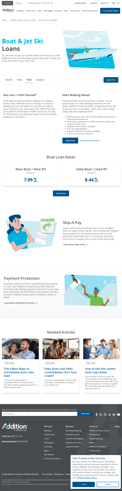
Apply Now (111, 80)
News (91, 442)
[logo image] (15, 427)
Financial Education (89, 11)
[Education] (40, 80)
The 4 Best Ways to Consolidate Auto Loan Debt (19, 372)
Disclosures (58, 474)
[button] (52, 426)
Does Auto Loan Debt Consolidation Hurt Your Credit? (61, 372)
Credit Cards (30, 11)
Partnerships (95, 450)
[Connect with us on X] (100, 414)
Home (4, 20)
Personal (48, 426)
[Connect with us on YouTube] (118, 414)
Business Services (73, 442)
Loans (39, 11)
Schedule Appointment (90, 140)
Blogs (117, 426)
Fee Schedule (47, 474)
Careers (92, 454)
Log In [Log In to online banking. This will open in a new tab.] (110, 10)
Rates (66, 11)
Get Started (75, 11)
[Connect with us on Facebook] (96, 414)
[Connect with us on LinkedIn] (114, 414)
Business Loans (72, 434)
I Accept (83, 484)
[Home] (8, 11)
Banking (20, 11)
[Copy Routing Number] (51, 3)
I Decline (108, 484)
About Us (104, 3)
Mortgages (48, 11)
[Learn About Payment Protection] (21, 303)
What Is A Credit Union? (99, 430)
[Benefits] (9, 80)
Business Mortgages (75, 438)
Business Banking (73, 430)
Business (70, 426)
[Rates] (20, 80)
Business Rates (72, 446)
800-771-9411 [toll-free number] (17, 436)
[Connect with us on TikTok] (109, 414)
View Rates (61, 193)
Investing (58, 11)
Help (113, 3)
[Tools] (29, 80)
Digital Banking (96, 438)
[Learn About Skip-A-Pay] (75, 244)
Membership (94, 434)
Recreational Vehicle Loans (22, 20)
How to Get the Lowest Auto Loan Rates (100, 370)
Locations (94, 3)
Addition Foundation (98, 446)
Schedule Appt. (81, 3)
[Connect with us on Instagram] (105, 414)
